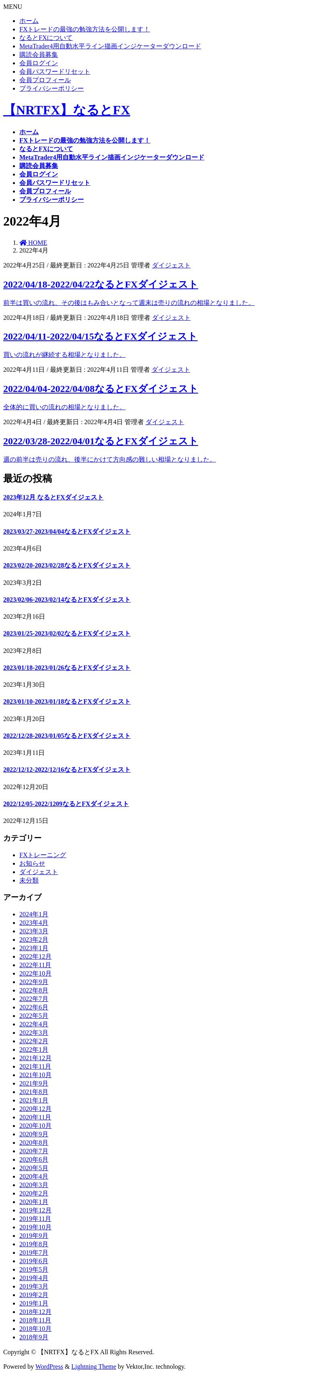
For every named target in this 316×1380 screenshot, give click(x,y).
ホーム (29, 20)
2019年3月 (33, 1286)
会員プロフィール (45, 80)
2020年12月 (35, 1108)
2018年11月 (35, 1320)
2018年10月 (35, 1328)
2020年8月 (33, 1142)
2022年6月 (33, 1007)
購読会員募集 (38, 54)
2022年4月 (33, 1024)
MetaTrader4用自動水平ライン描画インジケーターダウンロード (110, 46)
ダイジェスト (171, 265)
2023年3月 (33, 931)
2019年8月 (33, 1244)
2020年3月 (33, 1184)
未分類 (29, 880)
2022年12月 (35, 956)
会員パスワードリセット (54, 71)
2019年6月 (33, 1261)
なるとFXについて (46, 37)
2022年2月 (33, 1041)
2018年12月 (35, 1311)
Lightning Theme (93, 1366)
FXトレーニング (42, 855)
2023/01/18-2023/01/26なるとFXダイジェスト (67, 667)
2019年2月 (33, 1294)
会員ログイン (38, 63)
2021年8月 (33, 1091)
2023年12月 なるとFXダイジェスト (53, 497)
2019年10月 (35, 1227)
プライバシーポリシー (51, 88)
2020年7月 (33, 1151)
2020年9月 (33, 1134)
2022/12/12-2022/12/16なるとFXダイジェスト (67, 769)
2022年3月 (33, 1032)
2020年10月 (35, 1125)
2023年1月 (33, 948)
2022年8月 (33, 990)
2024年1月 (33, 914)
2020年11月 (35, 1117)
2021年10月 (35, 1074)
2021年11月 (35, 1066)
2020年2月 (33, 1193)
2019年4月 (33, 1277)
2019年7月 (33, 1252)
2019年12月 (35, 1210)
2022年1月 (33, 1049)
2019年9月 (33, 1235)
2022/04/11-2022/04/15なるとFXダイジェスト (100, 336)
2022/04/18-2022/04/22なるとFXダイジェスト (100, 284)
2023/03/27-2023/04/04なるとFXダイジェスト (67, 531)
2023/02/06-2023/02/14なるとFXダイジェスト (67, 599)
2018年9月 (33, 1337)
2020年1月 (33, 1201)
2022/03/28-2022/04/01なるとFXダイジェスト (100, 441)
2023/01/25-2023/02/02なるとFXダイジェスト (67, 633)
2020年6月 (33, 1159)
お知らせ (32, 863)
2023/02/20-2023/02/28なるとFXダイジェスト (67, 565)
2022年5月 (33, 1015)
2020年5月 (33, 1168)
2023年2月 (33, 939)
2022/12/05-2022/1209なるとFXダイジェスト (66, 803)
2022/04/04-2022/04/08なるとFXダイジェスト (100, 388)
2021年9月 (33, 1083)
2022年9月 (33, 981)
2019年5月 (33, 1269)
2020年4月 (33, 1176)
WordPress (49, 1366)
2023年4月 (33, 922)
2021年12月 (35, 1058)
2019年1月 (33, 1303)
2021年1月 (33, 1100)
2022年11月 (35, 964)
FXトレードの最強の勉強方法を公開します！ (84, 29)
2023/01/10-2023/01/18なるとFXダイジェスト (67, 701)
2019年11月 (35, 1218)
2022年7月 (33, 998)
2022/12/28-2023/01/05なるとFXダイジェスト (67, 735)
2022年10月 (35, 973)
